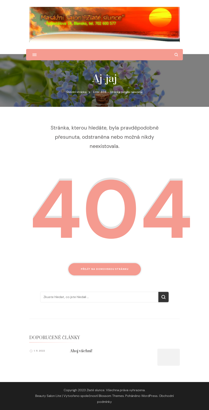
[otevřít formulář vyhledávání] (176, 54)
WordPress (149, 396)
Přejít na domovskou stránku (104, 269)
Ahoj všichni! (81, 351)
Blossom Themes (111, 396)
